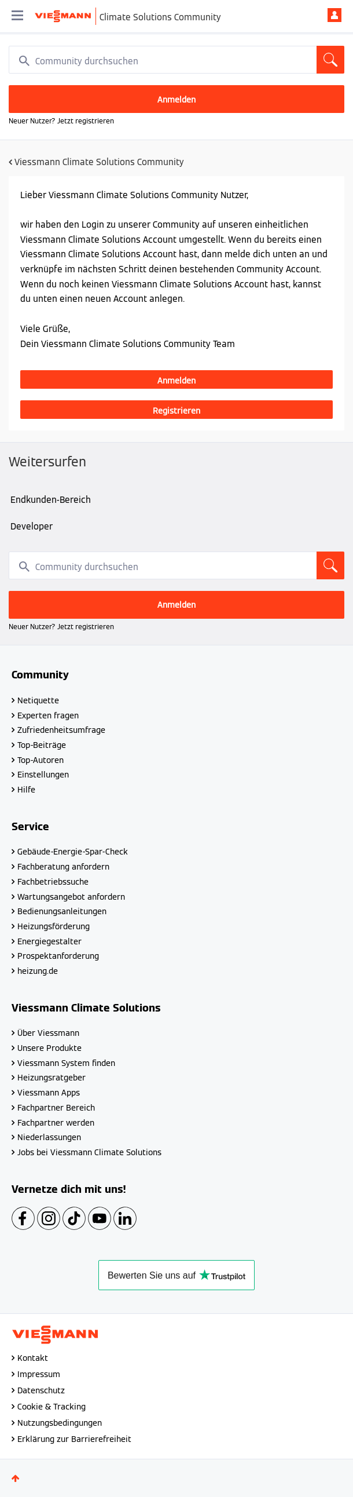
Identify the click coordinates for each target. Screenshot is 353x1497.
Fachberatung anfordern (63, 866)
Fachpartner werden (55, 1123)
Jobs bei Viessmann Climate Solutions (89, 1152)
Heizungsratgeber (51, 1077)
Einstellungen (43, 774)
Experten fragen (48, 715)
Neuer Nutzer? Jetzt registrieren (61, 120)
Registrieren (176, 411)
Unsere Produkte (49, 1048)
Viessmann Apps (48, 1092)
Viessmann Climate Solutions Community (99, 161)
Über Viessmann (48, 1033)
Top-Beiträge (41, 745)
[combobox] (176, 60)
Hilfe (26, 789)
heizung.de (37, 971)
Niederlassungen (49, 1137)
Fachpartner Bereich (56, 1107)
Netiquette (38, 700)
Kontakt (32, 1358)
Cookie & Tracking (51, 1406)
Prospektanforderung (58, 956)
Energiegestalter (49, 941)
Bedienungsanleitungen (61, 911)
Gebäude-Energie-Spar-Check (72, 851)
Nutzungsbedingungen (59, 1423)
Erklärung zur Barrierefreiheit (74, 1439)
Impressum (38, 1374)
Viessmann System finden (66, 1063)
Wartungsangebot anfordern (71, 897)
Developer (31, 526)
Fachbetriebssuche (53, 882)
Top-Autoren (40, 760)
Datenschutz (41, 1390)
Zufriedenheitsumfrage (61, 730)
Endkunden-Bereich (50, 499)
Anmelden (334, 15)
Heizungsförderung (53, 926)
